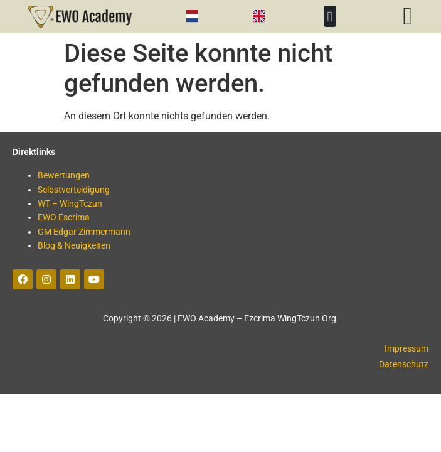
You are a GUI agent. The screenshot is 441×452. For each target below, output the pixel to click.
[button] (330, 17)
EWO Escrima (64, 217)
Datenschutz (403, 364)
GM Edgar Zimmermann (84, 232)
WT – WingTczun (70, 203)
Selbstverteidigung (74, 190)
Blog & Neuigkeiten (74, 245)
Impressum (406, 348)
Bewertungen (64, 175)
